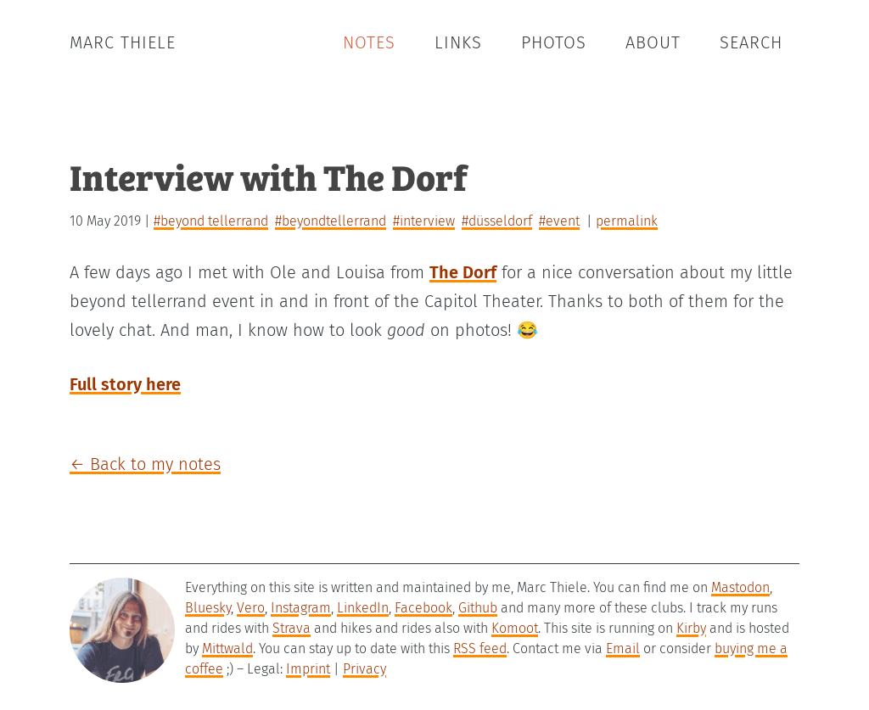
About (653, 42)
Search (751, 42)
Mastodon (740, 587)
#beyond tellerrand (211, 221)
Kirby (691, 628)
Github (477, 608)
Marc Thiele (123, 42)
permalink (627, 221)
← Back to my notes (145, 464)
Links (458, 42)
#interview (424, 221)
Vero (251, 608)
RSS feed (480, 648)
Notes (369, 42)
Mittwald (227, 648)
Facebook (423, 608)
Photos (553, 42)
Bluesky (208, 608)
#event (559, 221)
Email (623, 648)
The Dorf (462, 272)
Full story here (125, 384)
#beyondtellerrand (330, 221)
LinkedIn (363, 608)
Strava (291, 628)
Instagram (301, 608)
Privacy (364, 669)
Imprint (308, 669)
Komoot (514, 628)
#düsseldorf (497, 221)
